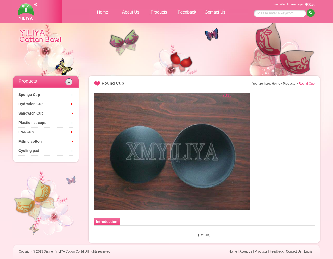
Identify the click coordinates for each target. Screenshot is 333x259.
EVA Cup (26, 132)
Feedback (277, 251)
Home (233, 251)
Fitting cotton (30, 141)
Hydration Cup (30, 104)
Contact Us (293, 251)
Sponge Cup (29, 94)
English (309, 251)
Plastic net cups (32, 123)
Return (204, 235)
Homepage (295, 4)
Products (261, 251)
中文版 (310, 4)
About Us (246, 251)
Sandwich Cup (30, 113)
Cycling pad (28, 151)
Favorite (279, 4)
